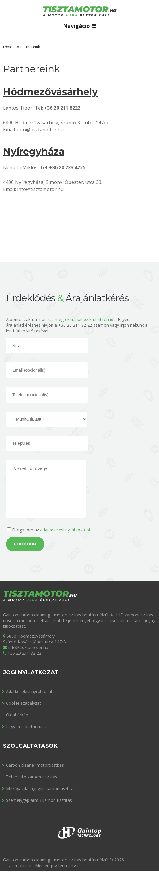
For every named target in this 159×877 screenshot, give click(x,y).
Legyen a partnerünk (26, 726)
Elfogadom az (51, 530)
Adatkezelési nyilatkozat (29, 691)
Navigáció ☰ (79, 25)
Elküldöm (25, 544)
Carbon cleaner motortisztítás (35, 765)
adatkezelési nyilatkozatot (65, 530)
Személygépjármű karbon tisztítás (39, 800)
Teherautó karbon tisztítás (31, 777)
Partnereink (30, 46)
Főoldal (9, 46)
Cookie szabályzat (23, 703)
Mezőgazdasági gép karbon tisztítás (41, 788)
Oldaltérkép (17, 715)
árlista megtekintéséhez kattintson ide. (79, 319)
